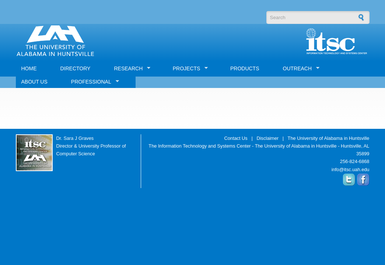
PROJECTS (187, 69)
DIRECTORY (75, 68)
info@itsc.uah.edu (351, 169)
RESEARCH (129, 69)
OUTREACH (298, 69)
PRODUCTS (244, 68)
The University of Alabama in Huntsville (329, 138)
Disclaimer (267, 138)
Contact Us (235, 138)
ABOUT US (34, 82)
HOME (29, 68)
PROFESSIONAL (92, 82)
